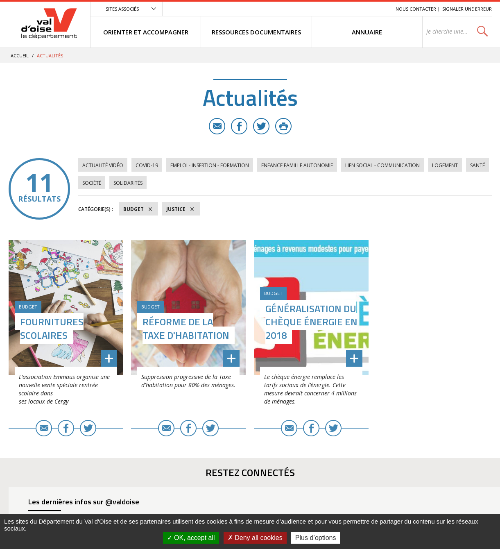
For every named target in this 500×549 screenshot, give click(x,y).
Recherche (378, 9)
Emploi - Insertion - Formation (209, 165)
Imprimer (283, 126)
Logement (445, 165)
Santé (477, 165)
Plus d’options (315, 537)
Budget (133, 209)
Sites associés (122, 9)
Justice (176, 209)
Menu (329, 9)
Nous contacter (416, 9)
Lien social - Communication (382, 165)
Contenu (351, 9)
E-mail (217, 126)
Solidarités (128, 182)
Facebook (239, 126)
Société (91, 182)
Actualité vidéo (102, 165)
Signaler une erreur (467, 9)
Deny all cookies (255, 537)
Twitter (261, 126)
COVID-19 (147, 165)
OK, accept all (191, 537)
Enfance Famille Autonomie (297, 165)
